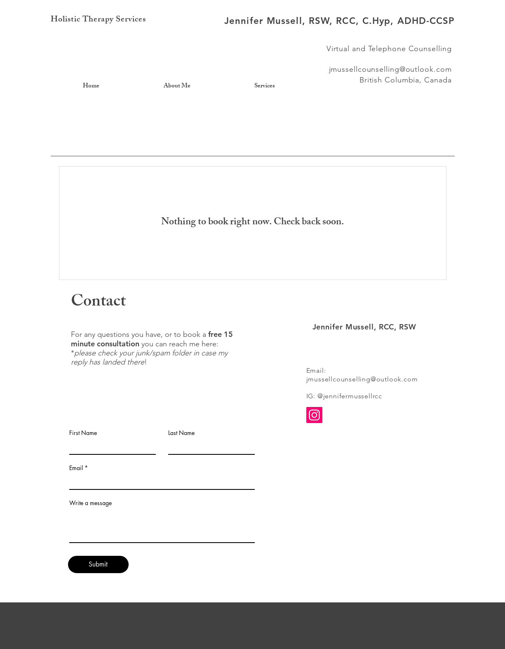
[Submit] (98, 564)
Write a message (90, 503)
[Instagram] (314, 415)
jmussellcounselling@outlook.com (390, 69)
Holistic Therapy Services (98, 20)
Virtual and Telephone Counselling (389, 48)
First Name (83, 433)
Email (76, 468)
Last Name (181, 433)
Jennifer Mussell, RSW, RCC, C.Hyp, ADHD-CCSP (339, 20)
